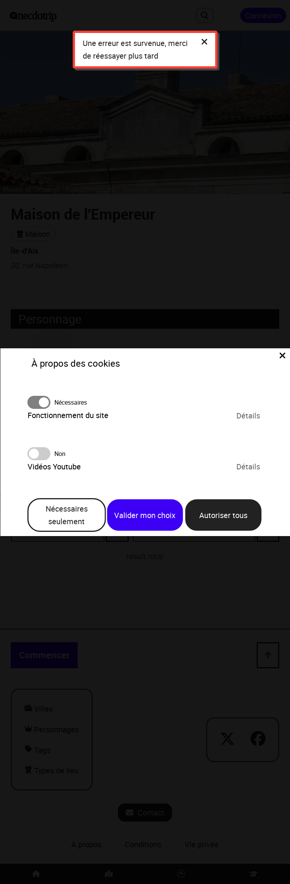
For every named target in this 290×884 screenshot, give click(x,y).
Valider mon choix (144, 515)
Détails (248, 415)
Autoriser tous (223, 515)
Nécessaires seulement (67, 514)
